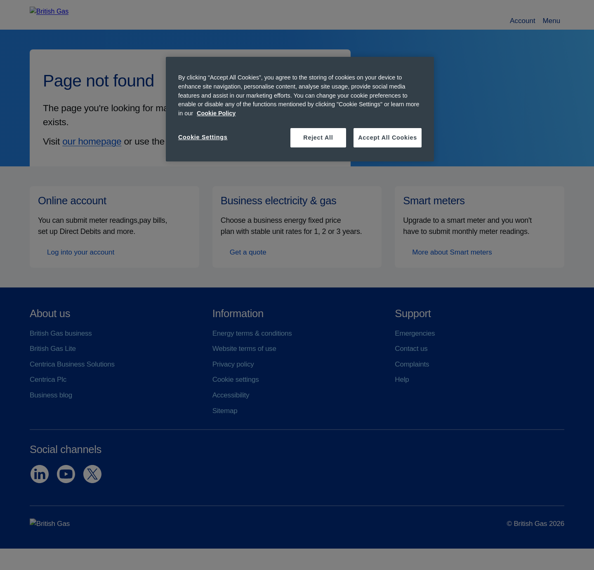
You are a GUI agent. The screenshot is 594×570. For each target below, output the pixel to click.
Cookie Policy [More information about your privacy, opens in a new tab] (216, 113)
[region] (300, 109)
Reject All (318, 137)
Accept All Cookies (387, 137)
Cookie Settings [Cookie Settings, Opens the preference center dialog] (203, 137)
